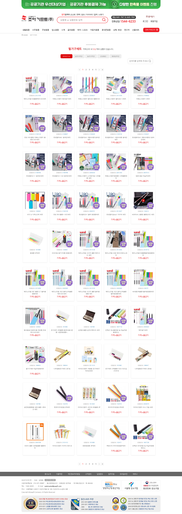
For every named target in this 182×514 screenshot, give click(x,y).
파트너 (135, 474)
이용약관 (59, 474)
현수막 (127, 30)
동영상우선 (115, 56)
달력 (95, 15)
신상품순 (103, 56)
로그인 (145, 21)
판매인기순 (66, 56)
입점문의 (100, 474)
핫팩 (78, 15)
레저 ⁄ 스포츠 (82, 30)
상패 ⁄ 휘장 (117, 30)
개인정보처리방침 (74, 474)
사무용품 (35, 30)
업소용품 (55, 30)
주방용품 (45, 30)
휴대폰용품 (106, 30)
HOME (25, 35)
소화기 (101, 15)
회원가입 (154, 21)
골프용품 (71, 30)
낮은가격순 (79, 56)
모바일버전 (123, 474)
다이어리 (89, 15)
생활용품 (26, 30)
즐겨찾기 (150, 17)
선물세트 (135, 30)
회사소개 (48, 474)
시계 (63, 30)
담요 (83, 15)
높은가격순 (91, 56)
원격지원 (111, 474)
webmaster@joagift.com (53, 486)
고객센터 (88, 474)
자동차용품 (94, 30)
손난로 (72, 15)
